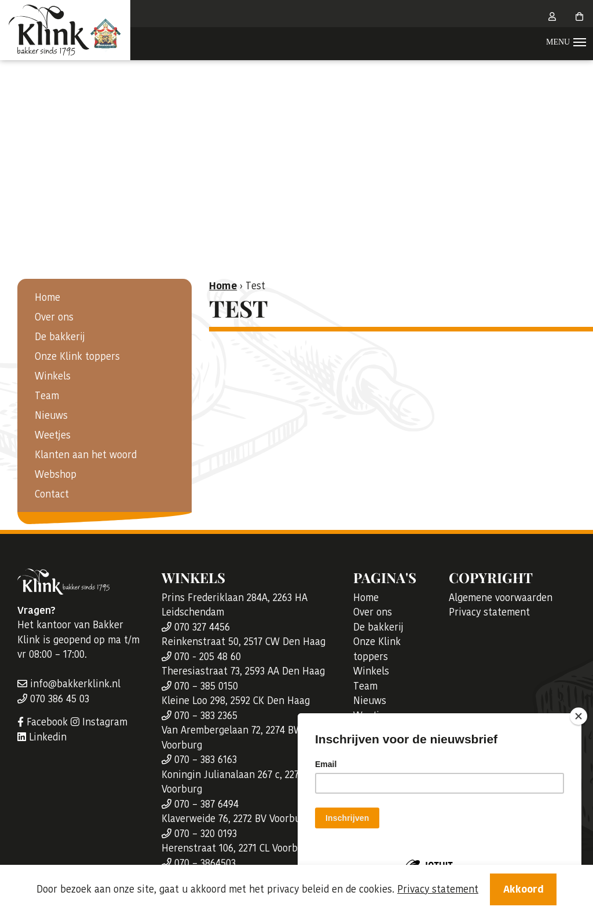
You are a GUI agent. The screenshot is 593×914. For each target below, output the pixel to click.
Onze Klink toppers (77, 356)
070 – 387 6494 (200, 804)
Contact (52, 494)
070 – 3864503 (199, 863)
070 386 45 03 (53, 699)
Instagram (99, 722)
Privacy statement (489, 612)
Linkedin (42, 737)
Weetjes (53, 435)
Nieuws (51, 415)
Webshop (55, 474)
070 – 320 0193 (199, 834)
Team (47, 396)
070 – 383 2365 (199, 716)
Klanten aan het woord (86, 455)
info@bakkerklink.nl (68, 684)
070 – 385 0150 (200, 686)
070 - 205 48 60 (201, 657)
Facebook (42, 722)
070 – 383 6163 (199, 759)
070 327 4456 (196, 627)
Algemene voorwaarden (500, 598)
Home (47, 297)
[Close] (578, 716)
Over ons (54, 317)
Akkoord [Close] (523, 889)
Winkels (53, 376)
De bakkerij (60, 337)
